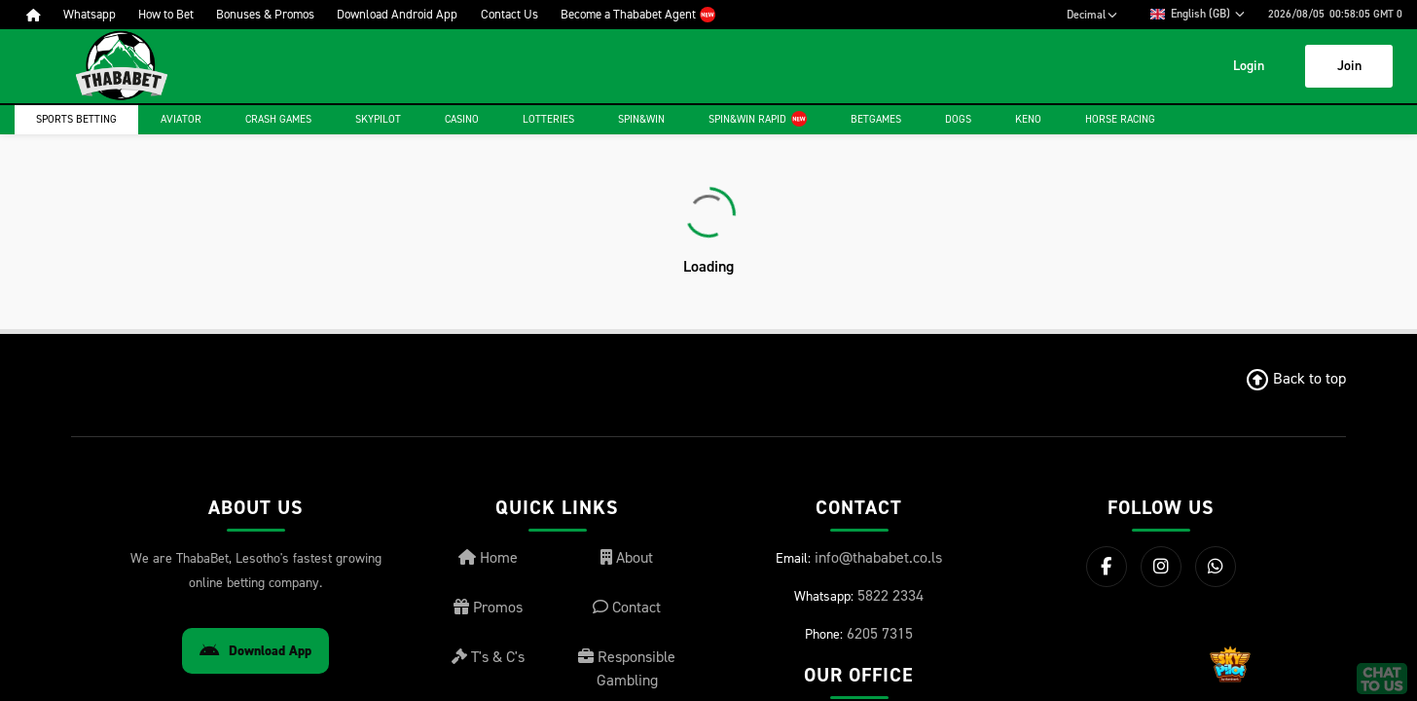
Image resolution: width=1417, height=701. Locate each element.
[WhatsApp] (1215, 566)
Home (488, 557)
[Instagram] (1161, 566)
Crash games (278, 119)
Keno (1028, 119)
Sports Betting (76, 119)
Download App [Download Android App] (255, 651)
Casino (462, 119)
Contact (627, 607)
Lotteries (548, 119)
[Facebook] (1106, 566)
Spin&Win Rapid (757, 119)
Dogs (958, 119)
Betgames (876, 119)
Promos (488, 607)
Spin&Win (641, 119)
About (626, 557)
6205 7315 (880, 633)
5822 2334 (890, 595)
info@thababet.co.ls (878, 557)
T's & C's (488, 656)
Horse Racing (1120, 119)
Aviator (181, 119)
